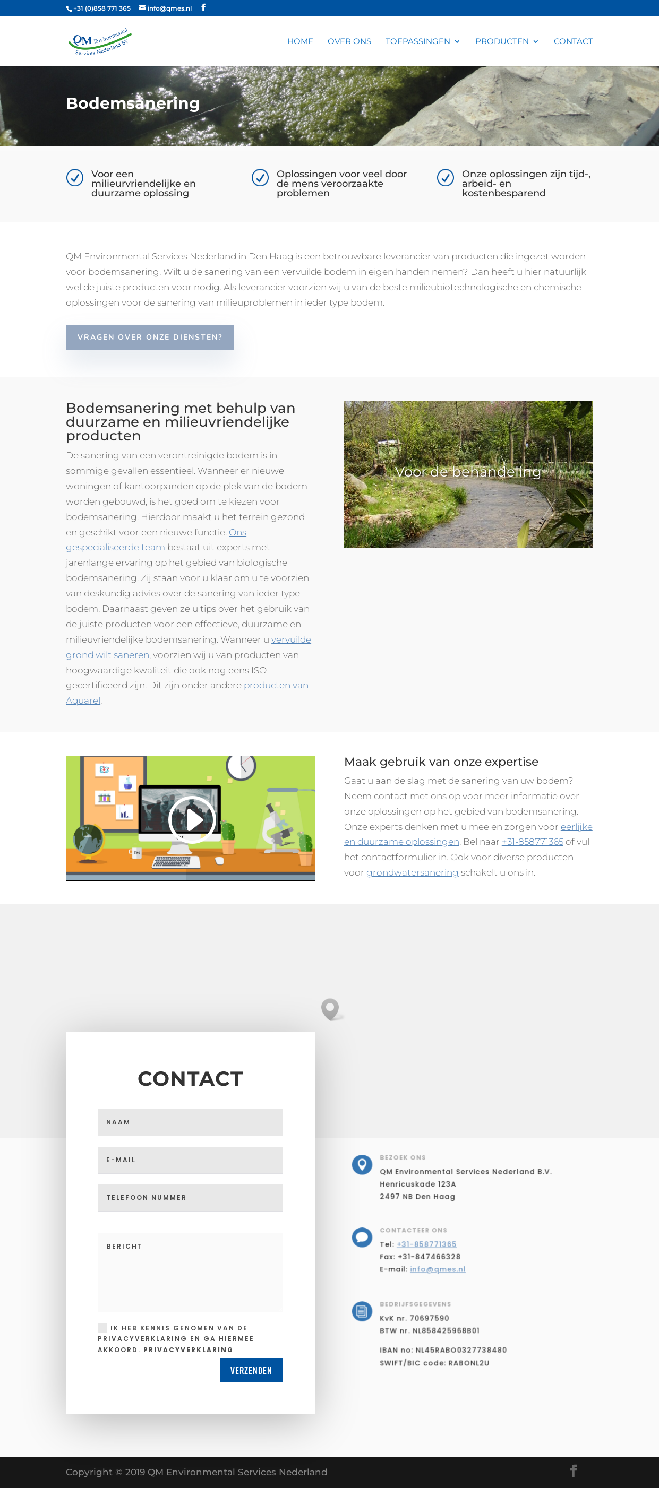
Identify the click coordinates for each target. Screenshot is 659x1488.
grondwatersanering (412, 872)
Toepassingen (418, 42)
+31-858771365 (532, 841)
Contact (573, 42)
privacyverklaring (188, 1349)
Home (300, 42)
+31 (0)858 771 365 (102, 8)
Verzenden (251, 1370)
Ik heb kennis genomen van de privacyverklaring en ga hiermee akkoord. (176, 1338)
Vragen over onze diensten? (150, 337)
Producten (502, 42)
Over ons (349, 42)
